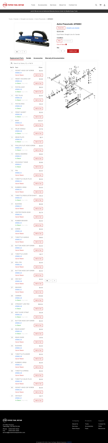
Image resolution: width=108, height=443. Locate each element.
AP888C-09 (18, 139)
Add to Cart (73, 51)
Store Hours (76, 428)
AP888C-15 (18, 189)
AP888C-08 (18, 131)
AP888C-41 (18, 398)
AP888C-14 (18, 181)
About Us (62, 5)
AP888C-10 (18, 147)
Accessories (42, 5)
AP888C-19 (18, 222)
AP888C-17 (18, 206)
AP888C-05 (18, 106)
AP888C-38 (18, 373)
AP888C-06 (18, 114)
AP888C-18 (18, 214)
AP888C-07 (18, 122)
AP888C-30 (18, 314)
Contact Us (73, 5)
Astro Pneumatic (40, 19)
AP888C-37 (18, 364)
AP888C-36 (18, 356)
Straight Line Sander (27, 19)
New (59, 40)
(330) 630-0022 (13, 429)
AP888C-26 (18, 281)
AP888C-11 (18, 156)
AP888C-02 (18, 81)
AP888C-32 (18, 331)
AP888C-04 (18, 97)
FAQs (100, 426)
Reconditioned (67, 40)
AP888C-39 (18, 381)
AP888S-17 (18, 164)
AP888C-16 (18, 197)
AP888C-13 (18, 172)
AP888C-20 (18, 231)
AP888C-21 (18, 239)
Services (53, 5)
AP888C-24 (18, 264)
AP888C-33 (18, 339)
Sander (16, 19)
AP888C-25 (18, 272)
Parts (86, 428)
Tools (33, 5)
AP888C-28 (18, 298)
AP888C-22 (18, 247)
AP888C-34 (18, 348)
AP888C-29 (18, 306)
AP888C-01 (18, 72)
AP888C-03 (18, 89)
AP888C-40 (18, 389)
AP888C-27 (18, 289)
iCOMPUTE (68, 442)
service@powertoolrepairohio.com (14, 432)
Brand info (61, 28)
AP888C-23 (18, 256)
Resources (101, 428)
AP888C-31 (18, 323)
